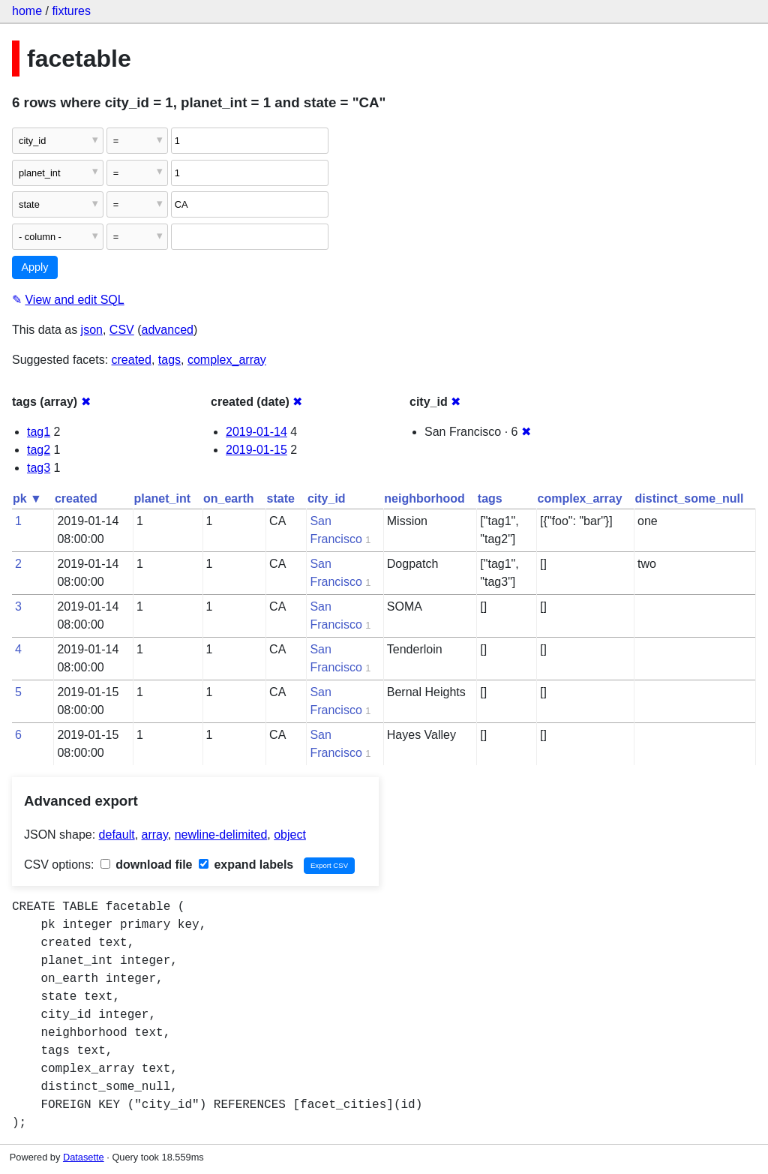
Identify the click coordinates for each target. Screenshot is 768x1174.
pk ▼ (27, 498)
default (117, 834)
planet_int (162, 498)
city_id (327, 498)
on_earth (228, 498)
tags (169, 359)
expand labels (246, 864)
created (132, 359)
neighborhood (424, 498)
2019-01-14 (256, 431)
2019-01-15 (256, 449)
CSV (122, 329)
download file (146, 864)
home (27, 11)
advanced (168, 329)
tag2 (38, 449)
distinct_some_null (689, 498)
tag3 (38, 467)
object (290, 834)
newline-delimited (221, 834)
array (155, 834)
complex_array (227, 359)
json (92, 329)
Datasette (83, 1157)
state (281, 498)
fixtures (71, 11)
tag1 (38, 431)
